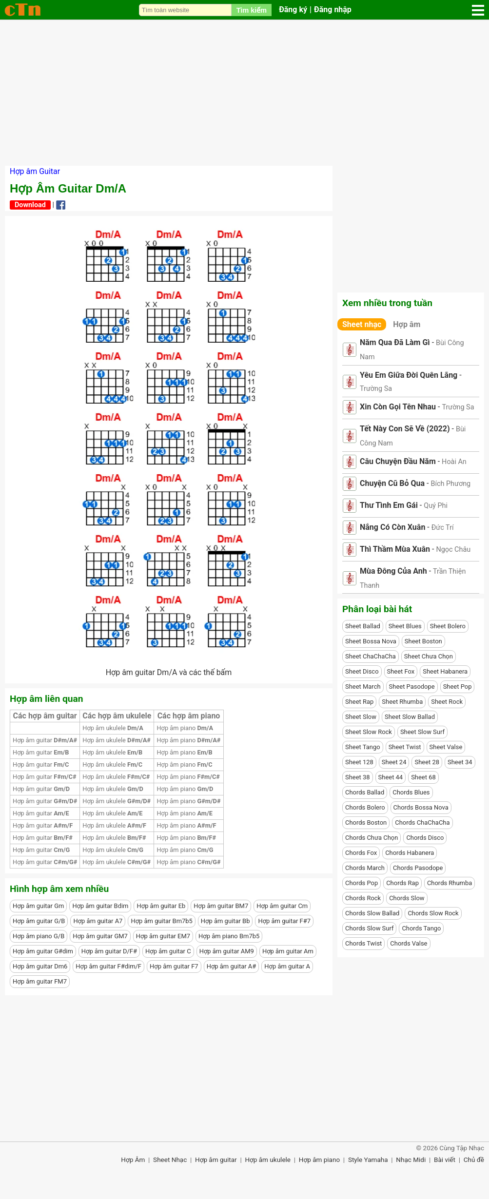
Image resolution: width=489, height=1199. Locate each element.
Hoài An (454, 462)
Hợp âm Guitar (35, 171)
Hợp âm (406, 324)
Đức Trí (442, 527)
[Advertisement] (244, 92)
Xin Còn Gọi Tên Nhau (398, 406)
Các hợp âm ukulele (116, 715)
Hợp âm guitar (45, 740)
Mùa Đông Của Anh (393, 571)
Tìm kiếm (251, 10)
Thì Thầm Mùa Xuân (395, 549)
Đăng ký (293, 9)
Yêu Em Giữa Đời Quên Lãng (408, 375)
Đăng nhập (333, 9)
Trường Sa (376, 389)
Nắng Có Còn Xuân (392, 527)
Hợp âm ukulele (112, 728)
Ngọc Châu (453, 549)
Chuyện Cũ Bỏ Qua (392, 483)
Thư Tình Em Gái (389, 505)
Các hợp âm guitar (45, 715)
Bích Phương (450, 484)
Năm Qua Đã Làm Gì (395, 342)
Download (30, 205)
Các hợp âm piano (188, 715)
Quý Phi (436, 506)
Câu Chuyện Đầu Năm (398, 461)
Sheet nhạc (361, 324)
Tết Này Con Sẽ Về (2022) (405, 428)
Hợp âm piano (184, 728)
